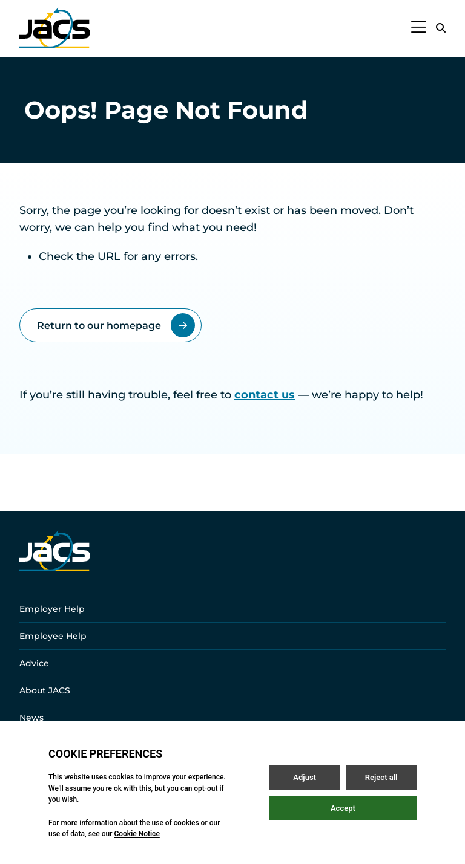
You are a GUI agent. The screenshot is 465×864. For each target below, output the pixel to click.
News (31, 717)
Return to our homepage (116, 325)
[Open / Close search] (441, 27)
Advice (34, 663)
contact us (264, 394)
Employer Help (52, 608)
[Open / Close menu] (418, 27)
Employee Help (53, 636)
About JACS (44, 690)
